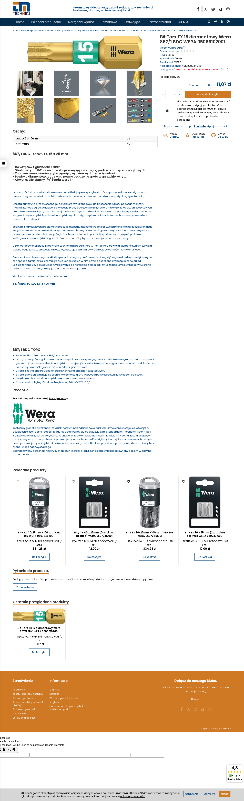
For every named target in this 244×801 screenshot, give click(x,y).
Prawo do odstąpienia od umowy (28, 704)
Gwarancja (19, 713)
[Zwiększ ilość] (163, 94)
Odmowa (209, 794)
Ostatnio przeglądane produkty (41, 601)
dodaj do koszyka (208, 94)
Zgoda (225, 794)
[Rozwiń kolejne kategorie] (196, 22)
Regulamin (19, 689)
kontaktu (200, 126)
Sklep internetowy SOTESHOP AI (215, 728)
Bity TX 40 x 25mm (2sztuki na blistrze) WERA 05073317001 (94, 534)
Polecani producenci (46, 22)
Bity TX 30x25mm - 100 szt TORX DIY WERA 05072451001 (149, 534)
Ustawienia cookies (24, 717)
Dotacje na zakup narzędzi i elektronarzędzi (66, 708)
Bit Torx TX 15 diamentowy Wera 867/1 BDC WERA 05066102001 (39, 629)
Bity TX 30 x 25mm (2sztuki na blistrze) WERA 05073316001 (205, 534)
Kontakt (54, 694)
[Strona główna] (22, 8)
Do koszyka (39, 557)
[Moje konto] (222, 22)
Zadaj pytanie (25, 587)
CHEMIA (183, 22)
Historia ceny (169, 77)
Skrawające (132, 22)
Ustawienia (191, 794)
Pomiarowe (109, 22)
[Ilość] (169, 94)
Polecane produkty (30, 470)
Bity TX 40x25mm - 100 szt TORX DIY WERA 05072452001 (39, 534)
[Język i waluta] (228, 22)
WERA (177, 62)
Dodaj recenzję (58, 398)
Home (20, 22)
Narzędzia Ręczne (81, 22)
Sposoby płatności (24, 698)
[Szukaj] (209, 22)
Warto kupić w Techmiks (63, 698)
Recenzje (21, 390)
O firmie (54, 689)
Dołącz (195, 699)
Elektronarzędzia (159, 22)
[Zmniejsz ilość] (175, 94)
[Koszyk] (215, 22)
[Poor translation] (12, 750)
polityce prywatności (132, 796)
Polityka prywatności (25, 709)
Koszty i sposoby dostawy (28, 694)
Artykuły (54, 702)
